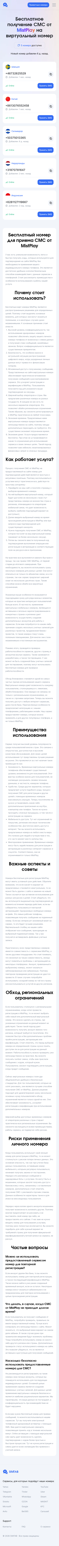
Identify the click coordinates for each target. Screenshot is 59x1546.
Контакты (7, 1526)
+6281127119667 (16, 202)
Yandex (25, 1487)
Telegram (7, 1492)
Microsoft (7, 1506)
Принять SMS (45, 85)
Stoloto (6, 1501)
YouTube (44, 1487)
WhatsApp (26, 1496)
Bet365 (25, 1511)
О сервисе (45, 1526)
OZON (24, 1501)
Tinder (24, 1492)
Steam (43, 1496)
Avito (5, 1511)
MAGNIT (44, 1501)
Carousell (45, 1511)
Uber (43, 1492)
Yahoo (5, 1487)
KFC (42, 1506)
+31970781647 (15, 170)
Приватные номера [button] (38, 5)
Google (25, 1506)
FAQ (23, 1526)
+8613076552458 (17, 105)
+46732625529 (15, 73)
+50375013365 (15, 137)
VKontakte (7, 1496)
